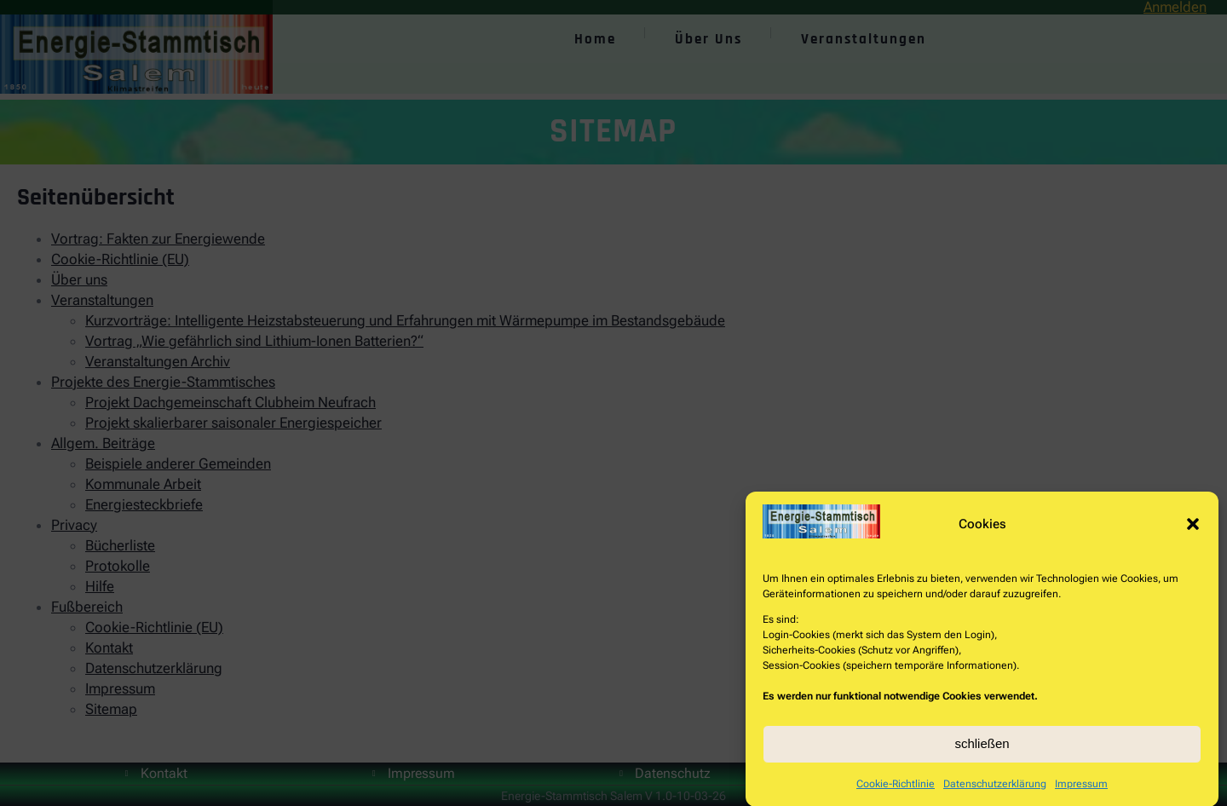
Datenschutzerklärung (994, 790)
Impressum (1081, 790)
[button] (1192, 529)
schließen (981, 749)
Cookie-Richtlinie (895, 790)
